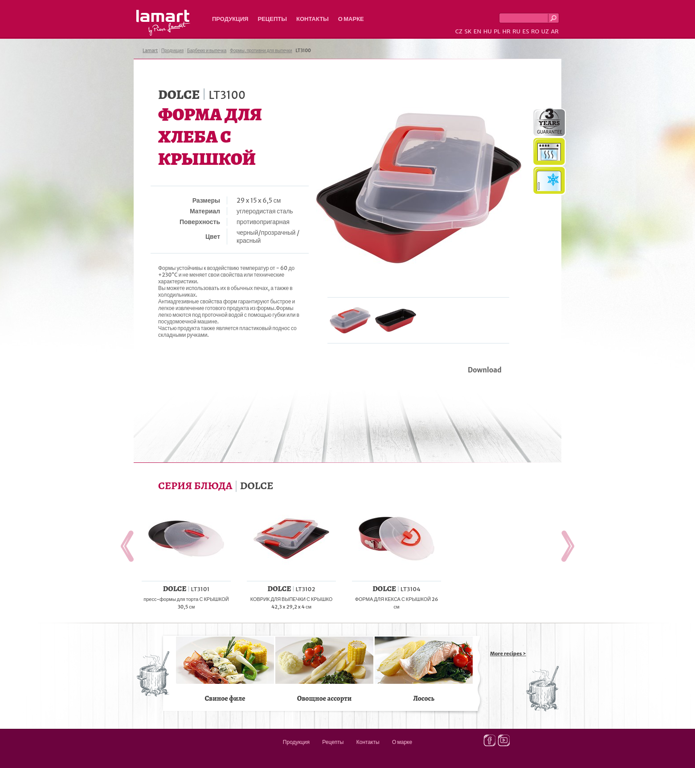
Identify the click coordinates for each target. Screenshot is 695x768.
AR (555, 31)
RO (535, 31)
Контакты (312, 19)
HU (487, 31)
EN (478, 31)
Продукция (230, 19)
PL (497, 31)
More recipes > (508, 653)
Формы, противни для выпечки (261, 50)
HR (506, 31)
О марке (351, 19)
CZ (458, 31)
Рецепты (272, 19)
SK (467, 31)
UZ (545, 31)
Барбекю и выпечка (206, 50)
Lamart (163, 23)
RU (516, 31)
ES (526, 31)
